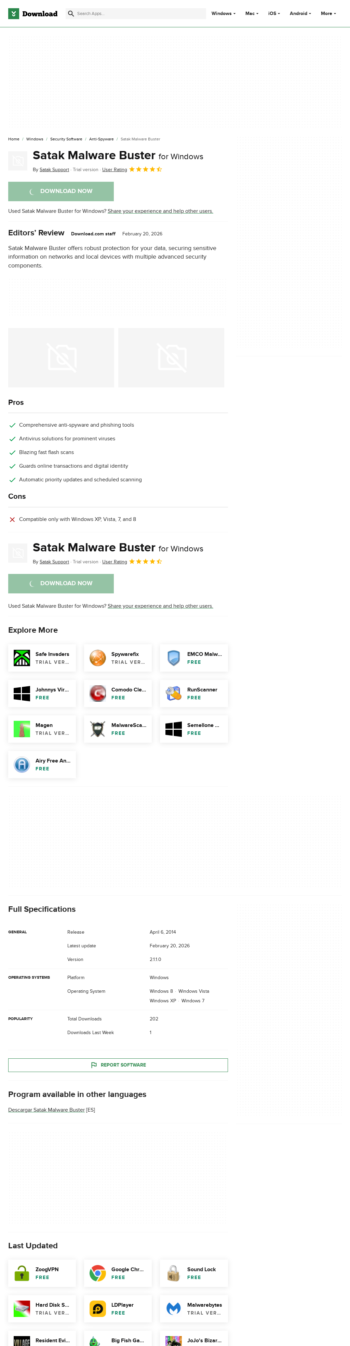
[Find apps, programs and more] (136, 13)
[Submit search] (71, 13)
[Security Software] (66, 139)
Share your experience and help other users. (160, 211)
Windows (222, 13)
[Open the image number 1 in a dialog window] (171, 357)
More (329, 13)
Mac (250, 13)
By (51, 170)
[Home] (13, 139)
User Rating (132, 169)
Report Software (118, 1065)
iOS (272, 13)
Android (298, 13)
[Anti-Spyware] (101, 139)
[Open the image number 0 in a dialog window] (61, 357)
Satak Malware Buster (118, 155)
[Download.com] (32, 13)
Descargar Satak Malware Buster (46, 1110)
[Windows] (34, 139)
